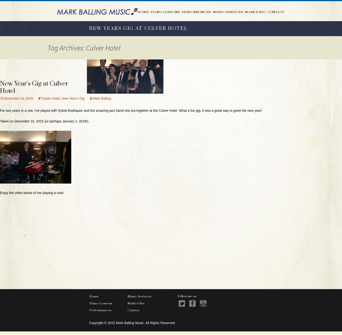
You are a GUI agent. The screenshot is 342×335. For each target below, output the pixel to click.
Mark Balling (102, 98)
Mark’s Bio (255, 12)
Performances (196, 12)
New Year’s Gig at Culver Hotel (34, 87)
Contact (275, 12)
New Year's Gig (73, 98)
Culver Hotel (51, 98)
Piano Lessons (165, 12)
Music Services (228, 12)
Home (143, 12)
